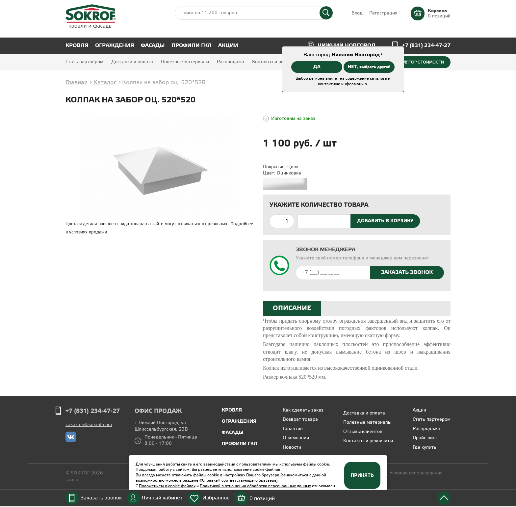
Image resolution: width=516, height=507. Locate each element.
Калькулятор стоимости (416, 62)
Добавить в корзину (385, 221)
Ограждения (114, 45)
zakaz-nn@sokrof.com (88, 425)
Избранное (216, 498)
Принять (362, 475)
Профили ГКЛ (191, 45)
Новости (292, 447)
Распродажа (230, 62)
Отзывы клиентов (362, 432)
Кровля (77, 45)
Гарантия (293, 429)
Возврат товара (300, 419)
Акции (228, 45)
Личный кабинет (162, 498)
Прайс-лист (425, 438)
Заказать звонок (101, 498)
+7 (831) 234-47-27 (426, 45)
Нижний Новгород (346, 45)
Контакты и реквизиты (277, 62)
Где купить (424, 447)
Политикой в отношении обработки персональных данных (255, 486)
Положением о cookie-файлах (167, 486)
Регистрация (383, 13)
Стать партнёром (84, 62)
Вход (357, 13)
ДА (317, 67)
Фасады (153, 45)
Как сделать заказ (303, 410)
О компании (296, 438)
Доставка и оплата (132, 62)
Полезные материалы (185, 62)
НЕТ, (369, 67)
